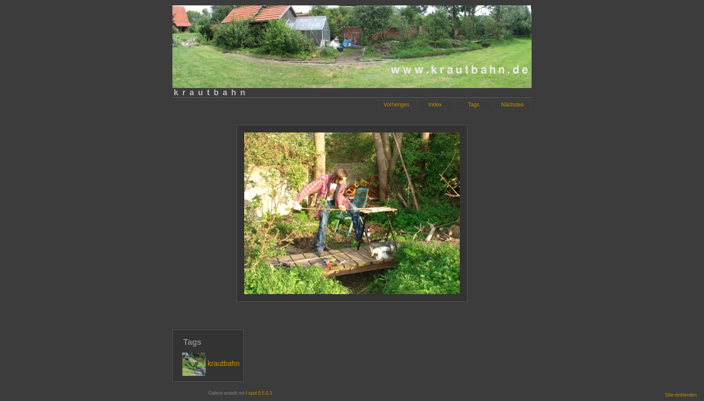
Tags (473, 104)
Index (434, 104)
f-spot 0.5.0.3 (259, 393)
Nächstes (512, 104)
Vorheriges (396, 104)
